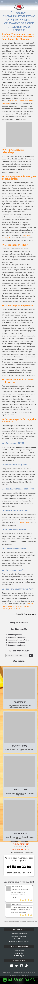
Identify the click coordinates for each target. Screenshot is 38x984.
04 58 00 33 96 (19, 867)
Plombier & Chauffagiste (19, 936)
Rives (11, 609)
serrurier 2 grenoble (20, 972)
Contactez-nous (19, 950)
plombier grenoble (14, 635)
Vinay (15, 606)
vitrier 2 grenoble (22, 975)
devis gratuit (24, 522)
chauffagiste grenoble (15, 642)
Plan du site (19, 953)
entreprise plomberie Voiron (17, 640)
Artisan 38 (6, 921)
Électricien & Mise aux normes (19, 941)
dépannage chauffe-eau (16, 637)
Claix (10, 606)
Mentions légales (19, 956)
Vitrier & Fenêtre (19, 939)
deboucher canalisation (16, 645)
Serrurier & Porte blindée (19, 933)
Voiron (18, 609)
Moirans (30, 603)
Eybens (4, 606)
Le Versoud (22, 606)
